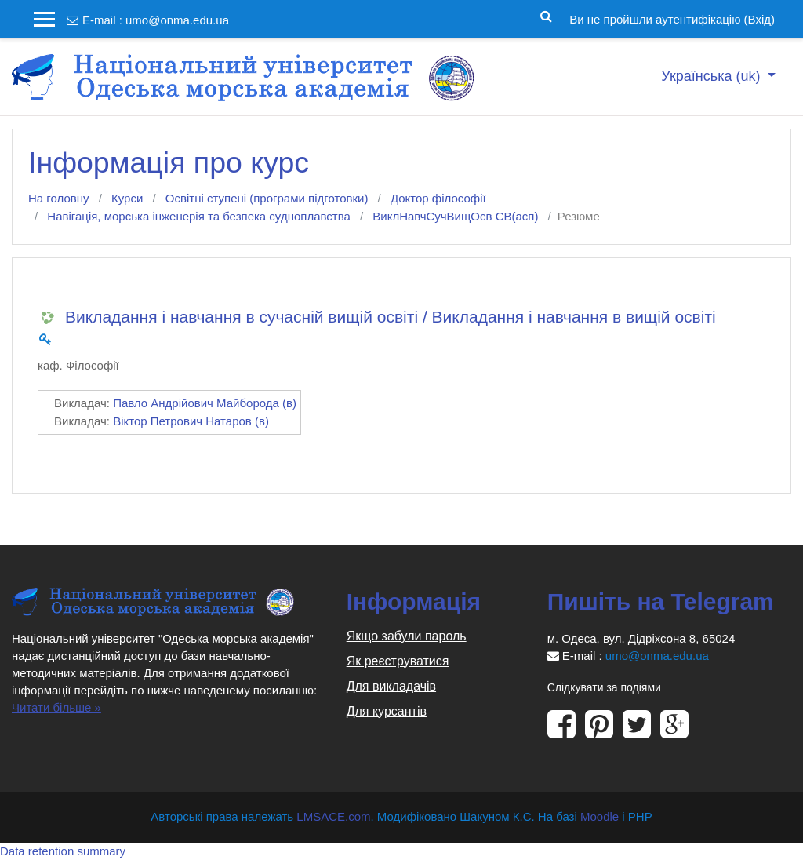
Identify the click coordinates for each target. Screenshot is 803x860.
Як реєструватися (398, 661)
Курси (127, 198)
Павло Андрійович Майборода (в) (204, 403)
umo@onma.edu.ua (177, 20)
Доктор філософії (438, 198)
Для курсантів (387, 711)
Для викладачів (391, 686)
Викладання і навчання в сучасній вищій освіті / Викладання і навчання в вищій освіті (390, 317)
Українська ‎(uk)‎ (712, 76)
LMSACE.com (333, 816)
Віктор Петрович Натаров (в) (191, 421)
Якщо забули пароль (407, 636)
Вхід (759, 19)
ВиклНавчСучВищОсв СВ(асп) (455, 216)
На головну (58, 198)
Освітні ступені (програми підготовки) (267, 198)
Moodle (599, 816)
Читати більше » (56, 707)
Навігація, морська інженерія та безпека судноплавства (198, 216)
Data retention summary (62, 851)
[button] (546, 15)
